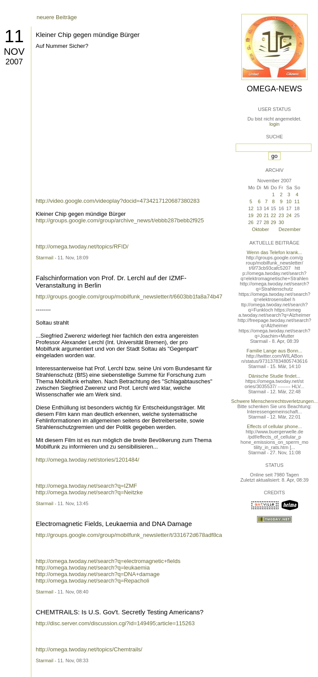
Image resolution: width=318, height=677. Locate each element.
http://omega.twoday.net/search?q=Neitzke (89, 492)
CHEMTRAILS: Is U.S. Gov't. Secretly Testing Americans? (119, 612)
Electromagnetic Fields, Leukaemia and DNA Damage (114, 523)
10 (288, 201)
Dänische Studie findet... (274, 376)
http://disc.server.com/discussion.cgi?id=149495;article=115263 (115, 623)
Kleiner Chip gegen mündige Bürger (87, 34)
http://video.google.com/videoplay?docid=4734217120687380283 (118, 201)
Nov (14, 51)
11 (14, 36)
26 (251, 222)
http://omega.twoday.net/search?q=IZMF (86, 486)
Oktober (260, 229)
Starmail (44, 257)
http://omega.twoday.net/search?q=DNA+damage (98, 574)
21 (266, 215)
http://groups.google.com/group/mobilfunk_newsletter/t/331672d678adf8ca (129, 535)
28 (266, 222)
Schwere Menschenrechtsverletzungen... (274, 401)
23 (281, 215)
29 (273, 222)
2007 (14, 61)
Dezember (290, 229)
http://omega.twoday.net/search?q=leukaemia (93, 567)
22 (273, 215)
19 (251, 215)
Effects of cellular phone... (274, 426)
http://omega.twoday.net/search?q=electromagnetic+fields (108, 561)
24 (288, 215)
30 (281, 222)
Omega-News (274, 88)
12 (251, 208)
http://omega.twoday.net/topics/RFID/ (82, 246)
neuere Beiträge (57, 17)
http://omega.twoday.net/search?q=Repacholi (92, 580)
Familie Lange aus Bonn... (274, 350)
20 (259, 215)
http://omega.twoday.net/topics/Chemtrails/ (89, 649)
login (274, 124)
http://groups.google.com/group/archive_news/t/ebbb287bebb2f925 (120, 220)
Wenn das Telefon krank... (274, 252)
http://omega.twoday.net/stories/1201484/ (87, 459)
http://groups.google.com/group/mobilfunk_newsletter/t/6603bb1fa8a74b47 (129, 296)
